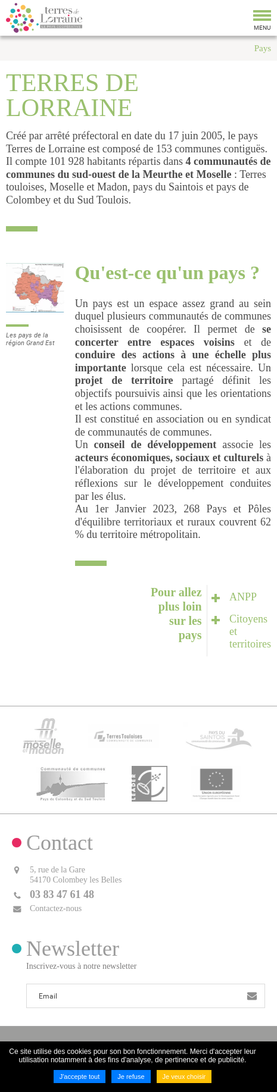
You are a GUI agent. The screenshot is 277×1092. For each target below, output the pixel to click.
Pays (262, 48)
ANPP (243, 597)
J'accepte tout (80, 1076)
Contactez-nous (56, 908)
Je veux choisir (184, 1076)
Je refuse (130, 1076)
